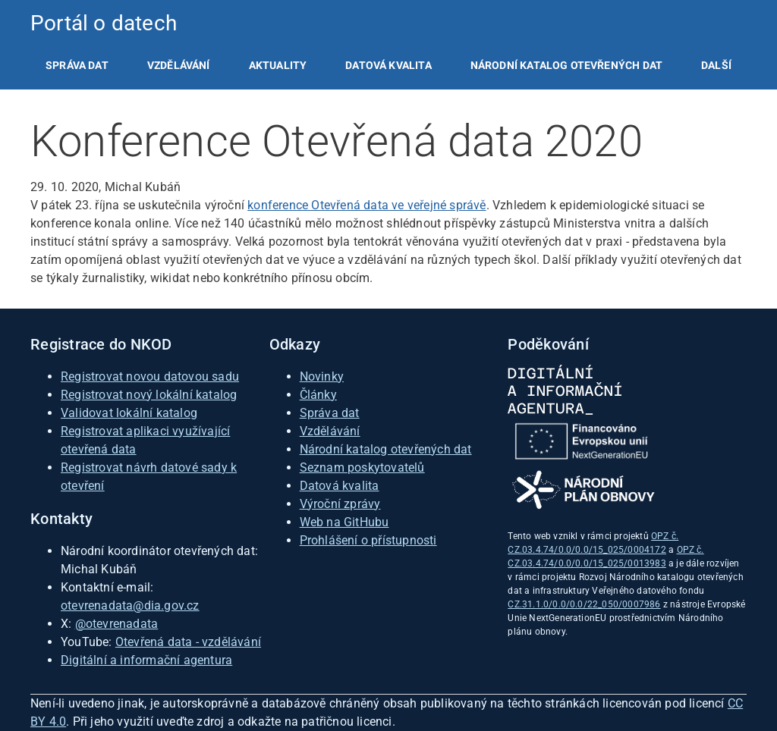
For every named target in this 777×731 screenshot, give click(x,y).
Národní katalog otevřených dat (386, 449)
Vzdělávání (178, 65)
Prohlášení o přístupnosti (368, 540)
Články (318, 394)
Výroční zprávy (340, 504)
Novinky (322, 376)
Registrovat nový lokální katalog (149, 394)
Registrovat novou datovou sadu (150, 376)
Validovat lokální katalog (129, 413)
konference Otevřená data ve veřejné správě (366, 205)
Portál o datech (103, 23)
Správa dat (77, 65)
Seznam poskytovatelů (362, 467)
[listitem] (77, 65)
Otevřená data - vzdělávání (188, 642)
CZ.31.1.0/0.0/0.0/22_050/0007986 (584, 604)
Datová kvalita (388, 65)
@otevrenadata (117, 623)
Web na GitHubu (344, 522)
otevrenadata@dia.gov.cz (130, 605)
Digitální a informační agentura (146, 660)
